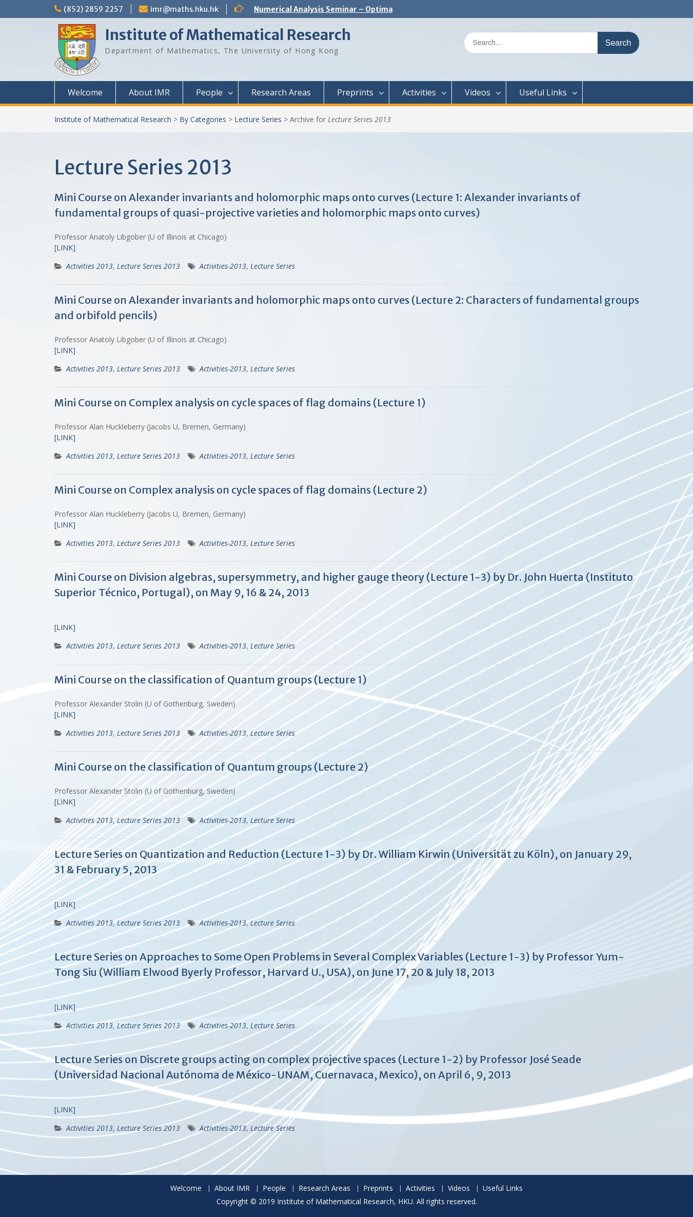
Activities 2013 (89, 266)
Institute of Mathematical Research (228, 35)
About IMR (149, 92)
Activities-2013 (223, 266)
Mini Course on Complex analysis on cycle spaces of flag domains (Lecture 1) (240, 402)
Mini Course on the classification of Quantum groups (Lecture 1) (210, 679)
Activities (419, 92)
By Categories (203, 119)
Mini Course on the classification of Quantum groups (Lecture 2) (211, 766)
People (209, 92)
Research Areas (281, 92)
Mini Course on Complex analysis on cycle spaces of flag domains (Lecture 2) (240, 489)
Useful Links (543, 92)
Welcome (85, 92)
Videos (477, 92)
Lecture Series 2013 (148, 266)
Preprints (355, 92)
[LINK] (64, 247)
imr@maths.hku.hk (184, 9)
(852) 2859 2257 (93, 9)
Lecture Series (258, 119)
